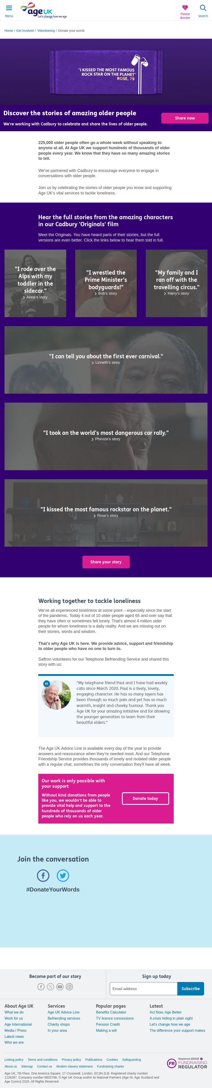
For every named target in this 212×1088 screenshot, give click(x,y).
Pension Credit (108, 1024)
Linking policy (14, 1059)
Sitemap (27, 1066)
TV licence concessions (115, 1018)
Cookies (112, 1059)
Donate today (145, 798)
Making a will (106, 1030)
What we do (14, 1012)
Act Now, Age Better (166, 1012)
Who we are (14, 1042)
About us (11, 1066)
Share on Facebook (43, 876)
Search (203, 16)
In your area (57, 1030)
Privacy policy (71, 1059)
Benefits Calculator (111, 1012)
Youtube (60, 986)
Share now (185, 118)
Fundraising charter (110, 1066)
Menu (9, 16)
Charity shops (59, 1024)
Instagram (69, 986)
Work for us (14, 1018)
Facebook (41, 986)
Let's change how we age (170, 1024)
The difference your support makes (177, 1030)
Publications (94, 1059)
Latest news (14, 1036)
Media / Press (16, 1030)
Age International (18, 1024)
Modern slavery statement (74, 1066)
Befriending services (64, 1018)
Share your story (106, 562)
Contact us (44, 1066)
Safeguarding (131, 1059)
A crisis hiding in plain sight (171, 1018)
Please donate (185, 16)
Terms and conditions (42, 1059)
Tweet (63, 876)
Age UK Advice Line (64, 1012)
